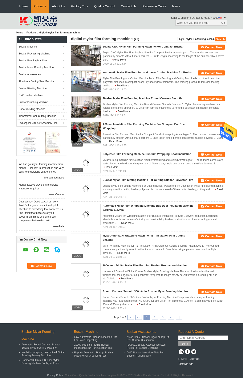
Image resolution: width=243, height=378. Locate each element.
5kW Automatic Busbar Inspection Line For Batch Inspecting (95, 339)
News (176, 6)
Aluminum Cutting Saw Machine (36, 81)
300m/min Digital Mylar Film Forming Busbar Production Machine (145, 265)
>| (179, 317)
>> (170, 317)
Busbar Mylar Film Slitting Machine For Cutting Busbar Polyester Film (148, 179)
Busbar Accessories (30, 74)
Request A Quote (154, 6)
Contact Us (129, 6)
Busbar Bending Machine (33, 60)
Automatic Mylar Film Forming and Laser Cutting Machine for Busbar (148, 72)
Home (23, 6)
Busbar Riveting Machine (33, 88)
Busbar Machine (28, 46)
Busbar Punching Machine (33, 102)
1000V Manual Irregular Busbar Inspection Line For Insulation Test (93, 346)
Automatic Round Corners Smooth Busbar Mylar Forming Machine (41, 346)
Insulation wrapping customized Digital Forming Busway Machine (43, 354)
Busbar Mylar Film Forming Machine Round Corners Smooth (142, 98)
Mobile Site (185, 364)
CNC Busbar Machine (31, 95)
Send (185, 343)
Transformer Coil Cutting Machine (37, 116)
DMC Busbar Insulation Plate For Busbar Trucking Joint (145, 354)
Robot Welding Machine (32, 109)
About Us (58, 6)
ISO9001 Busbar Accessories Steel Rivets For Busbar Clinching (146, 346)
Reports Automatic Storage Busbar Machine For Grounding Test (93, 354)
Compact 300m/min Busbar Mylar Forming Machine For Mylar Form (40, 362)
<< (138, 317)
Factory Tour (79, 6)
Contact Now (213, 47)
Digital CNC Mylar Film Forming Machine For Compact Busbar (143, 46)
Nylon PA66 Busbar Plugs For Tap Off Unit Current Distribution (148, 339)
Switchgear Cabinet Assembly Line (38, 123)
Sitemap (194, 359)
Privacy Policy (55, 375)
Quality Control (104, 6)
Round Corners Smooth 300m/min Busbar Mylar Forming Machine (145, 291)
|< (131, 317)
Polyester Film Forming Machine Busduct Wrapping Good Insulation (147, 154)
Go (223, 22)
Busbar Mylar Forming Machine (36, 67)
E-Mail (182, 359)
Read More (119, 59)
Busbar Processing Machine (34, 53)
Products (40, 6)
